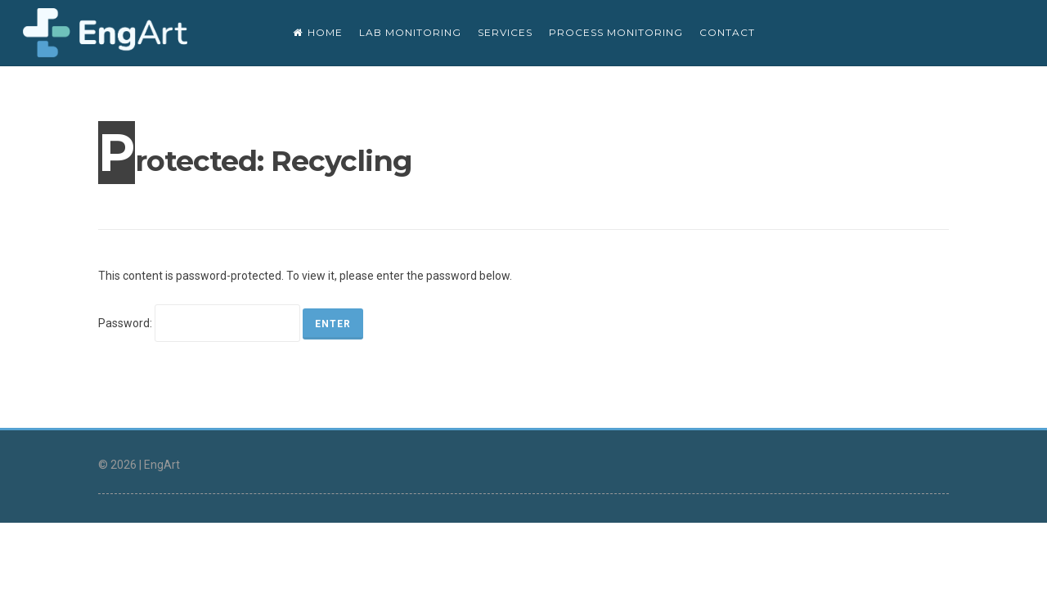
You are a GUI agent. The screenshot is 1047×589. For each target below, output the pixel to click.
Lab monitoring (410, 32)
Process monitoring (616, 32)
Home (318, 32)
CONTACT (727, 32)
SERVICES (505, 32)
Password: (199, 323)
